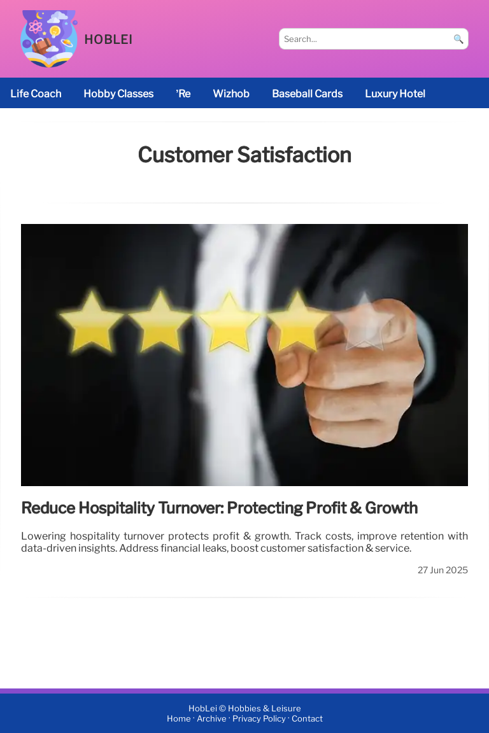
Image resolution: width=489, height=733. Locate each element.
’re (183, 94)
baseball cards (307, 94)
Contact (307, 718)
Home (179, 718)
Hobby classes (118, 94)
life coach (35, 94)
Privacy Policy (259, 718)
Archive (212, 718)
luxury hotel (395, 94)
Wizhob (231, 94)
